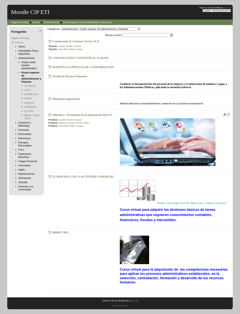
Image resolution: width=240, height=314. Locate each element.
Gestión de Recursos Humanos (69, 76)
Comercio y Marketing (24, 124)
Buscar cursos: (113, 35)
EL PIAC (29, 111)
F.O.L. (21, 149)
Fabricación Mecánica (24, 155)
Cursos (36, 22)
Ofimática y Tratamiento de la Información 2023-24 (82, 114)
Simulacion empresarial (66, 98)
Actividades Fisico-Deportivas (28, 52)
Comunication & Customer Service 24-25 (76, 41)
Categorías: (53, 29)
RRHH (28, 98)
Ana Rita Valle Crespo (70, 49)
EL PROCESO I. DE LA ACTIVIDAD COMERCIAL (83, 176)
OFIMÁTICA (31, 94)
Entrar (227, 8)
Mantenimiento (26, 173)
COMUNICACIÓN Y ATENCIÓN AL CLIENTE (80, 57)
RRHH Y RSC (60, 232)
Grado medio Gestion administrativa (29, 65)
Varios (21, 46)
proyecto (29, 102)
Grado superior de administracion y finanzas (87, 22)
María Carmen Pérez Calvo (74, 122)
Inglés (21, 169)
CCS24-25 (30, 85)
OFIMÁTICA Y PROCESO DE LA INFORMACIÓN (83, 67)
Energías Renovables (25, 144)
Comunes (23, 129)
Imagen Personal (27, 161)
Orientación (24, 178)
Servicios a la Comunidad (25, 188)
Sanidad (23, 182)
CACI (27, 90)
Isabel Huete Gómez (70, 46)
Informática (24, 165)
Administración (51, 22)
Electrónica (24, 138)
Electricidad (24, 134)
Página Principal (20, 22)
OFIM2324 (30, 106)
